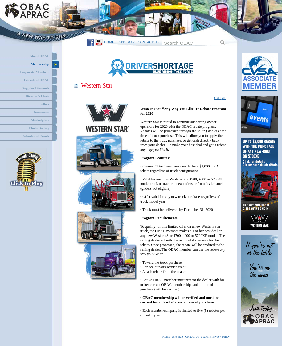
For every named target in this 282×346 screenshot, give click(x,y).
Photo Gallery (39, 128)
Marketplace (40, 120)
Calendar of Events (35, 136)
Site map (177, 336)
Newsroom (41, 112)
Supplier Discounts (35, 88)
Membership (40, 64)
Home (166, 336)
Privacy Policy (220, 336)
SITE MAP (126, 42)
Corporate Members (34, 72)
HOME (109, 42)
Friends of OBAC (37, 80)
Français (220, 98)
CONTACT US (148, 42)
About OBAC (39, 56)
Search (205, 336)
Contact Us (192, 336)
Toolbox (43, 104)
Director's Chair (37, 96)
